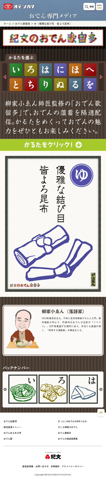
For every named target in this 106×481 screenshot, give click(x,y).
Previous (4, 77)
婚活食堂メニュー (12, 427)
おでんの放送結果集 (68, 438)
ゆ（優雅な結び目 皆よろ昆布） (53, 23)
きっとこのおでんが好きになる (72, 421)
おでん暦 (8, 438)
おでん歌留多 (22, 23)
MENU (99, 6)
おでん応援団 (10, 421)
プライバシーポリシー (73, 466)
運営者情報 (27, 466)
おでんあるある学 (12, 433)
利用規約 (55, 466)
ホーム (7, 23)
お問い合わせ (42, 466)
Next (101, 77)
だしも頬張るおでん (68, 427)
